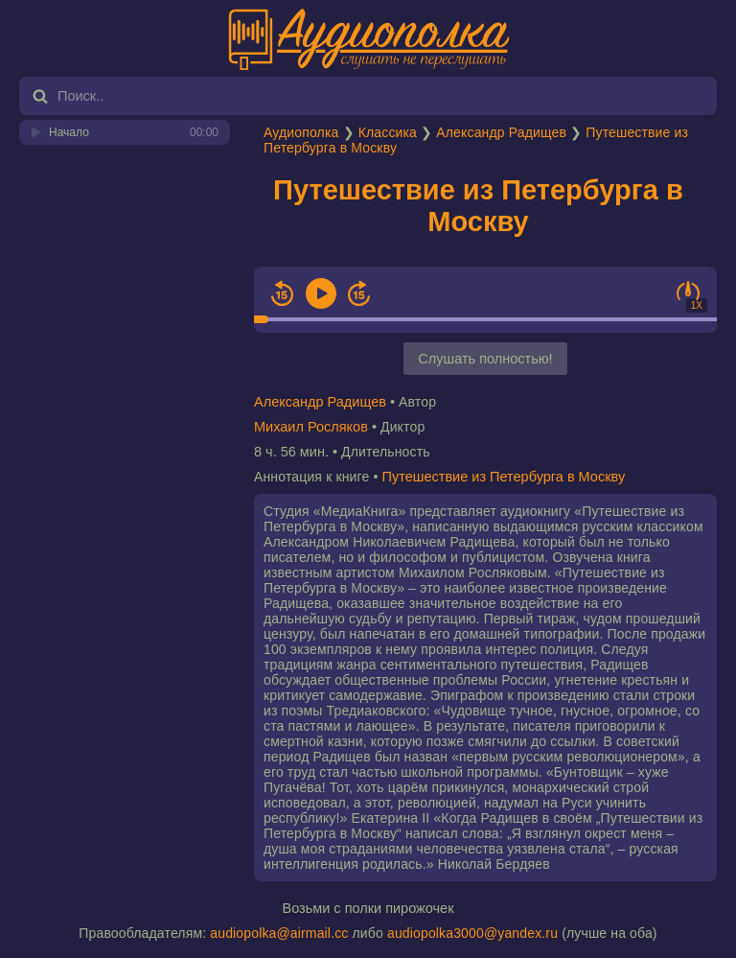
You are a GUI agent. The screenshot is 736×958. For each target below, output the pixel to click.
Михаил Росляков (311, 426)
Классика (387, 132)
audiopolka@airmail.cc (279, 933)
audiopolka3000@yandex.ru (472, 933)
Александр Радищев (501, 132)
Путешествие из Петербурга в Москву (478, 206)
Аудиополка (301, 132)
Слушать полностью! (485, 358)
